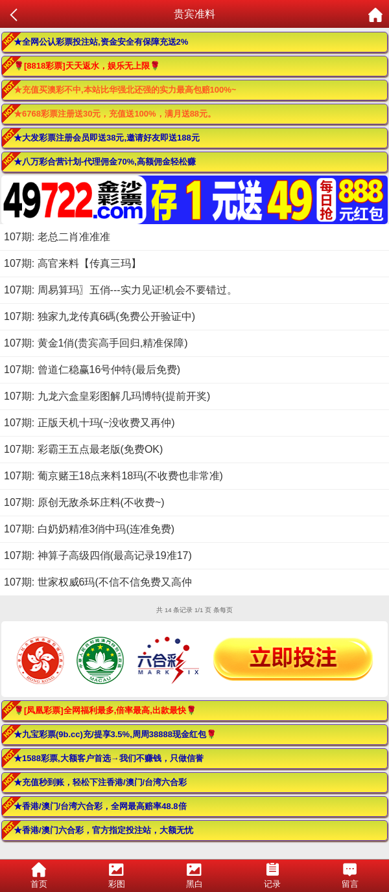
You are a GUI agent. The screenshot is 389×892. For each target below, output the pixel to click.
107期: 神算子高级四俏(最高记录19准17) (98, 555)
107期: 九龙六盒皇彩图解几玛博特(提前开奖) (107, 396)
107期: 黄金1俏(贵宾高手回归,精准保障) (96, 343)
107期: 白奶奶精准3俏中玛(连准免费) (89, 528)
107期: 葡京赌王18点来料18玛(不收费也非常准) (113, 475)
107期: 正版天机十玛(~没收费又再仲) (89, 422)
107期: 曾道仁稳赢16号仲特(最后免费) (92, 369)
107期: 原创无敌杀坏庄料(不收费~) (84, 502)
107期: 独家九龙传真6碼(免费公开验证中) (99, 316)
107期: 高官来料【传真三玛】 (72, 263)
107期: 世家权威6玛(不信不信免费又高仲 (98, 582)
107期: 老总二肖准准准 (57, 236)
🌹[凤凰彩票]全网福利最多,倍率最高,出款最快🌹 (105, 710)
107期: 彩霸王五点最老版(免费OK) (83, 449)
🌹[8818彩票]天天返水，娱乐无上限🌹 (87, 66)
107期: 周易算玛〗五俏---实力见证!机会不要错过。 (120, 289)
